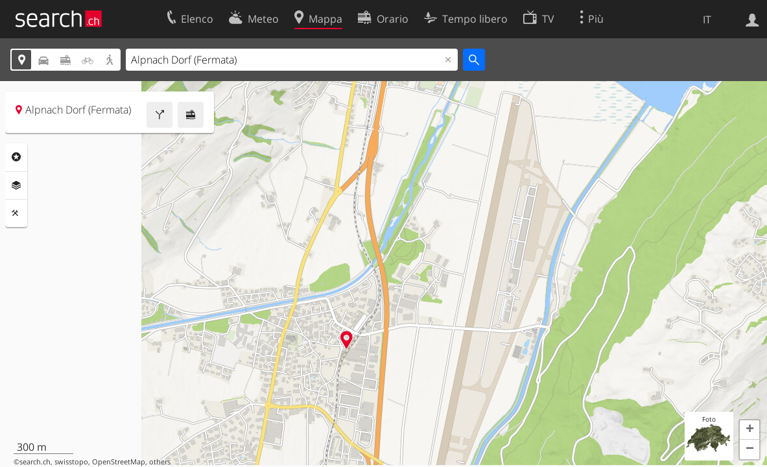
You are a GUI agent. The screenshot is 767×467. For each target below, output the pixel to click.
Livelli (16, 185)
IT (707, 19)
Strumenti (16, 213)
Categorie (16, 157)
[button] (749, 430)
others (160, 461)
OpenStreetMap (118, 461)
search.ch (35, 461)
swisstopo (71, 461)
